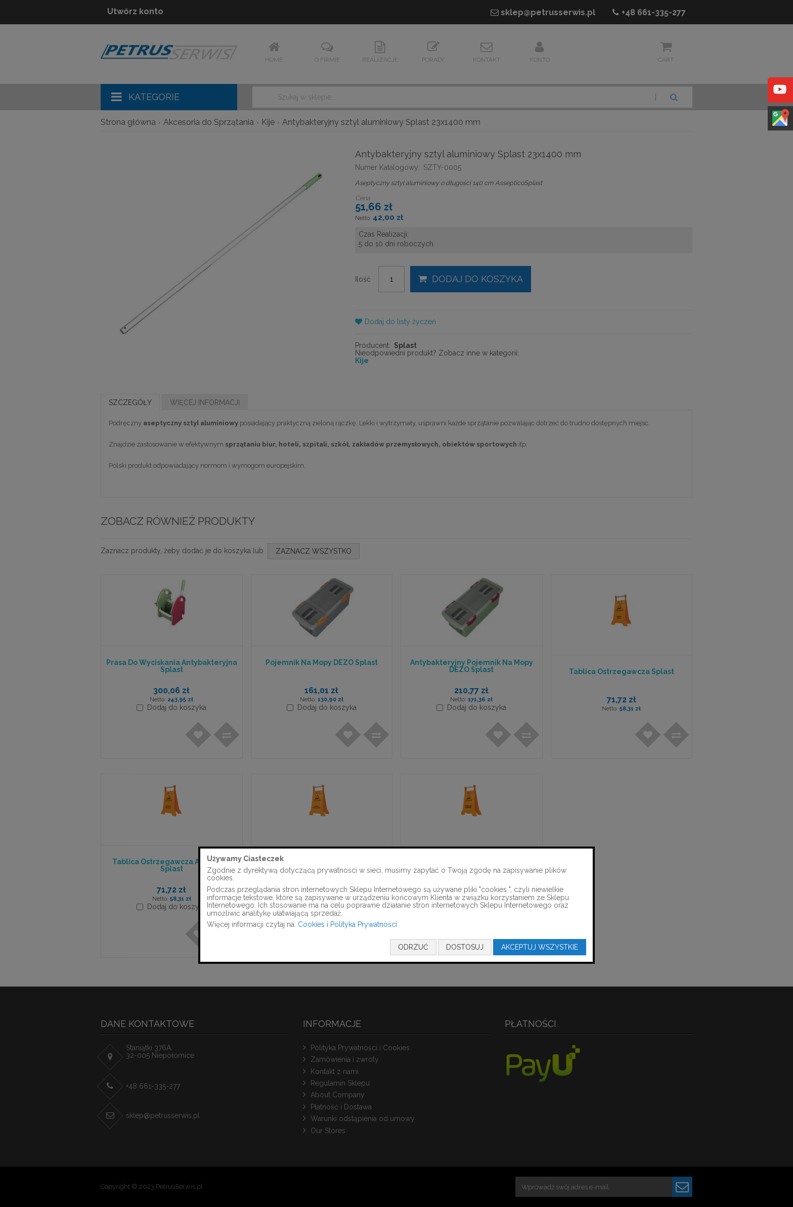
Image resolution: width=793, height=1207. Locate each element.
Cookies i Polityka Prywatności (347, 925)
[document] (396, 905)
